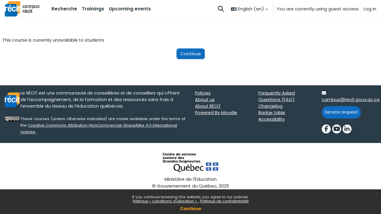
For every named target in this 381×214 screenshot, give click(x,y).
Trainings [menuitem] (93, 9)
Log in (370, 9)
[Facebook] (326, 129)
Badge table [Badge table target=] (272, 114)
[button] (221, 9)
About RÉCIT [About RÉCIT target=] (208, 107)
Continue (190, 209)
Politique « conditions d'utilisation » (165, 201)
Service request (342, 113)
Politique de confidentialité (224, 201)
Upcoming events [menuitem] (130, 9)
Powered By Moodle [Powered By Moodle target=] (216, 114)
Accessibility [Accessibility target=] (271, 120)
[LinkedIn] (347, 129)
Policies (203, 93)
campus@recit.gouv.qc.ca (351, 100)
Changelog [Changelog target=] (270, 107)
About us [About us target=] (205, 100)
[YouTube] (336, 129)
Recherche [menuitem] (64, 9)
